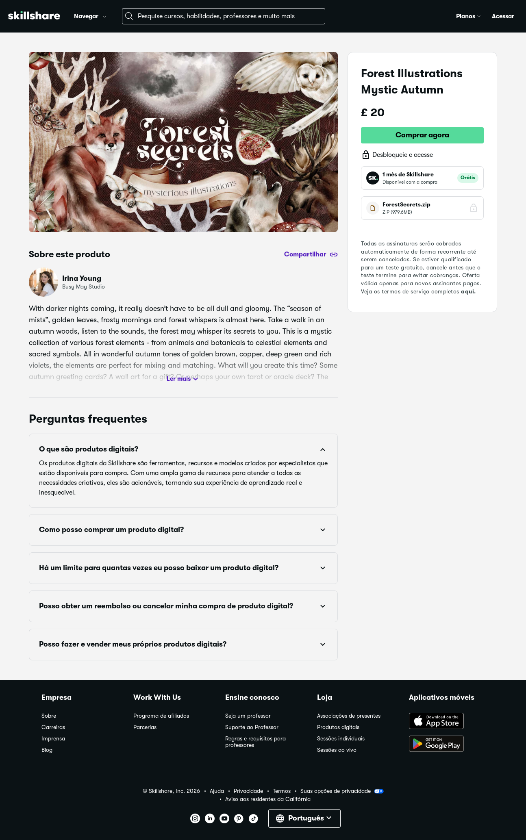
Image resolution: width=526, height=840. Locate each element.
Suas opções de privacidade (342, 791)
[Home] (34, 16)
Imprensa (53, 739)
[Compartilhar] (311, 254)
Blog (46, 750)
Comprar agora (422, 135)
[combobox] (223, 16)
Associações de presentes (348, 716)
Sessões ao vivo (336, 750)
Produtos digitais (338, 727)
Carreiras (53, 727)
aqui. (468, 291)
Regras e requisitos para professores (255, 742)
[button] (104, 15)
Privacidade (248, 791)
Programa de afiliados (161, 716)
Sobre (48, 716)
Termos (282, 791)
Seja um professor (248, 716)
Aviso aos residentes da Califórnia (268, 799)
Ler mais (183, 379)
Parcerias (144, 727)
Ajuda (217, 791)
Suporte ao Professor (251, 727)
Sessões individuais (341, 739)
